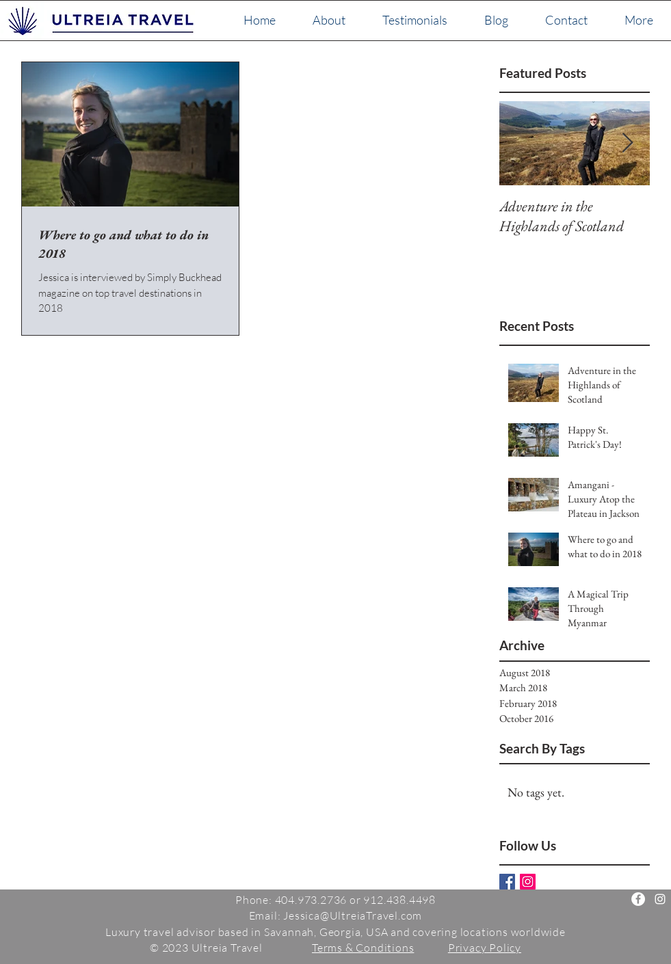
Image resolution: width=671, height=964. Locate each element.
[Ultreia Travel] (638, 899)
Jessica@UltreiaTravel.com (352, 915)
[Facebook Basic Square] (507, 881)
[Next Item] (628, 143)
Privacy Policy (484, 947)
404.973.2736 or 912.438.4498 (355, 900)
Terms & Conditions (363, 947)
